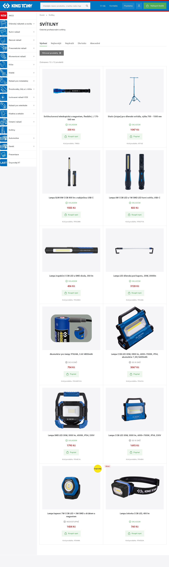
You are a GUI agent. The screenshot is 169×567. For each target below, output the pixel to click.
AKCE (7, 15)
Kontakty (113, 5)
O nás (102, 5)
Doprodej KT (10, 162)
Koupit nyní (71, 136)
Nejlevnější (56, 43)
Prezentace (9, 154)
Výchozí (43, 43)
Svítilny (7, 130)
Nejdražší (69, 43)
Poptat (135, 136)
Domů (42, 15)
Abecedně (95, 43)
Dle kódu (82, 43)
